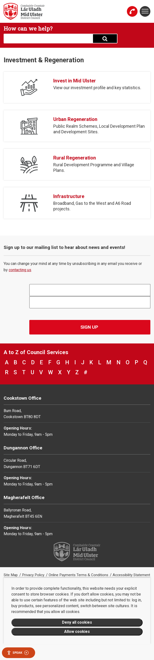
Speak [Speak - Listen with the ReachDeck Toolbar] (18, 652)
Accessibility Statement (131, 575)
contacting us (20, 270)
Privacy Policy (33, 575)
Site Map (11, 575)
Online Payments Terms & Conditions (79, 575)
